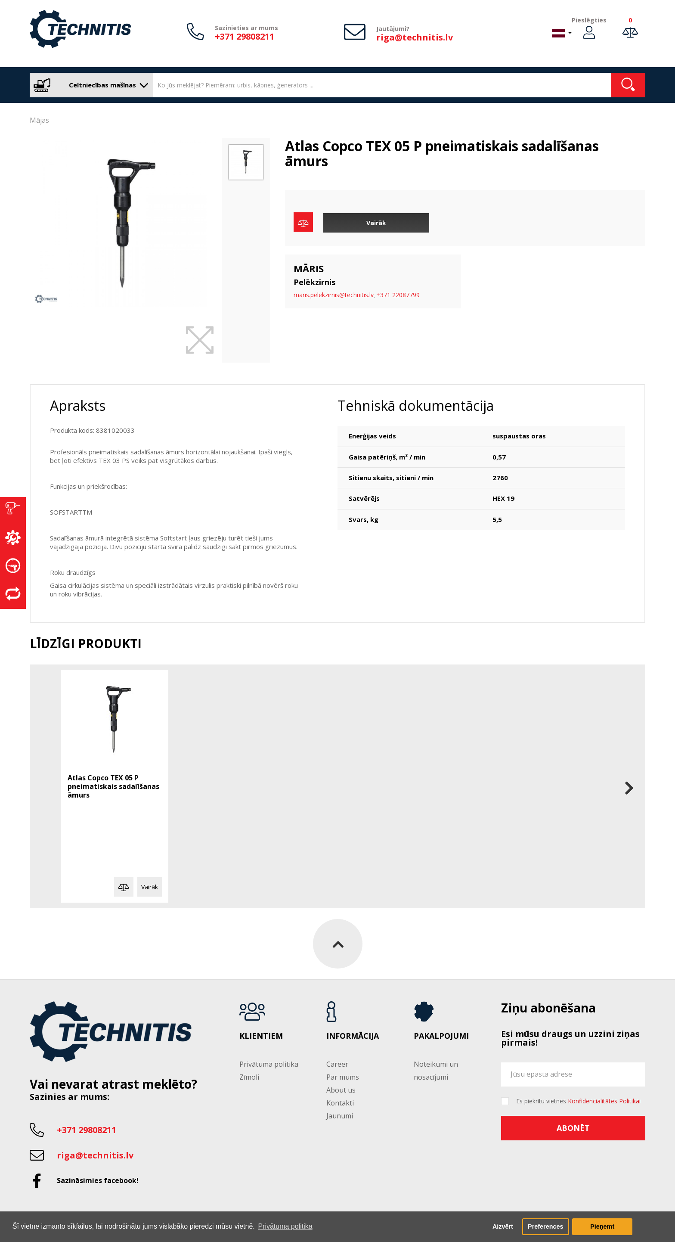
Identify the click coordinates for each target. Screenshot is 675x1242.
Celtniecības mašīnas (89, 85)
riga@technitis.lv (414, 37)
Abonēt (573, 1128)
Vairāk (376, 223)
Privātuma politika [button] (285, 1226)
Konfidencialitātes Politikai (604, 1101)
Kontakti (340, 1103)
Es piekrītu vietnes (578, 1101)
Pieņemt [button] (602, 1226)
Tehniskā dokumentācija (416, 405)
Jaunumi (339, 1116)
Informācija (352, 1036)
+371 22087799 (398, 295)
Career (337, 1064)
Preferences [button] (545, 1226)
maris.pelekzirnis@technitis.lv (334, 295)
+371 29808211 (244, 36)
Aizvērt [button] (502, 1226)
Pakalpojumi (441, 1036)
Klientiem (261, 1036)
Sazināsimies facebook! (98, 1180)
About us (341, 1090)
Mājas (39, 120)
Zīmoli (249, 1077)
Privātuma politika (268, 1064)
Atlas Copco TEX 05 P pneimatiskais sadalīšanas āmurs (113, 786)
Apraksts (77, 405)
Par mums (342, 1077)
